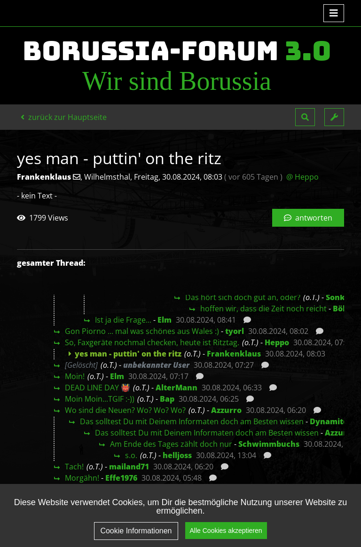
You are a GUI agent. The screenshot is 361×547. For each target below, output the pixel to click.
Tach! (74, 466)
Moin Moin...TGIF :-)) (99, 399)
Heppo (277, 342)
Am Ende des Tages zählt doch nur (171, 444)
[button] (305, 117)
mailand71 (129, 466)
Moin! (74, 376)
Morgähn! (82, 478)
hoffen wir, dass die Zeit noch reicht (263, 308)
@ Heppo (302, 177)
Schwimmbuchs (268, 444)
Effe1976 (121, 478)
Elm (164, 320)
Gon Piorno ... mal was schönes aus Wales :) (142, 331)
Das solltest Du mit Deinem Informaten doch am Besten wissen (192, 421)
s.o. (131, 455)
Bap (167, 399)
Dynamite (329, 421)
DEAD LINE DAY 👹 (97, 387)
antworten (308, 218)
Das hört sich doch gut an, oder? (242, 297)
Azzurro (226, 410)
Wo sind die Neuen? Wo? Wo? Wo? (125, 410)
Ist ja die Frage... (123, 320)
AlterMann (176, 387)
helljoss (177, 455)
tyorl (234, 331)
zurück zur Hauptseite (64, 117)
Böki (341, 308)
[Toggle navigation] (333, 13)
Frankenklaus (234, 354)
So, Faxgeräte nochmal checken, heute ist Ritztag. (152, 342)
